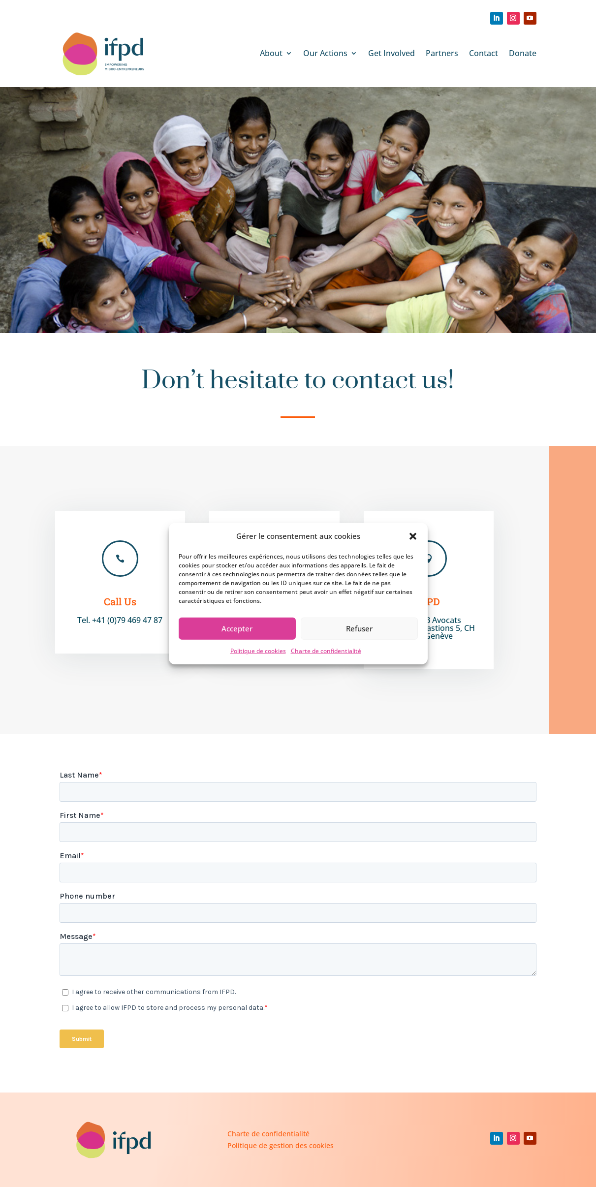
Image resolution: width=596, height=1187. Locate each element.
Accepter (236, 628)
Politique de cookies (258, 651)
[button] (413, 536)
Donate (522, 53)
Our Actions (325, 53)
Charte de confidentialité (326, 651)
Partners (442, 53)
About (271, 53)
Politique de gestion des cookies (280, 1145)
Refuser (359, 628)
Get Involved (391, 53)
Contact (483, 53)
